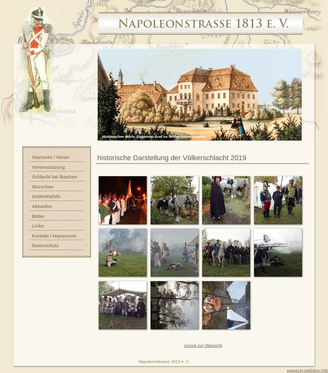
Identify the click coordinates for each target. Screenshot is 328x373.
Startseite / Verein (51, 157)
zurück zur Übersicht (203, 345)
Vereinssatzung (48, 167)
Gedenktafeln (46, 196)
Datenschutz (45, 245)
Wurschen (42, 186)
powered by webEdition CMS (307, 370)
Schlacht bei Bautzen (54, 176)
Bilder (38, 216)
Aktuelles (42, 206)
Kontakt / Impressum (54, 236)
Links (38, 226)
